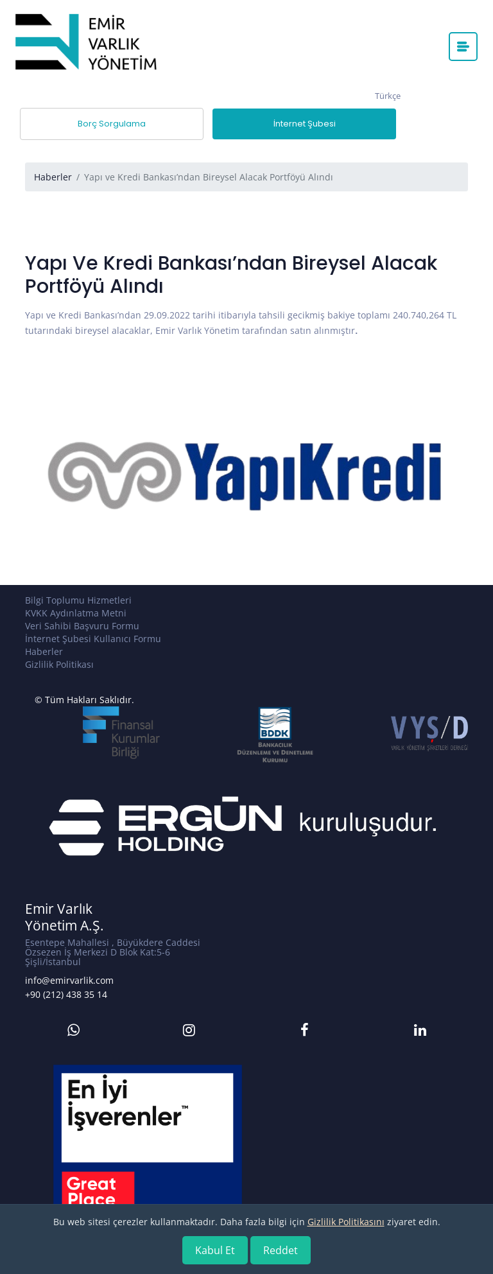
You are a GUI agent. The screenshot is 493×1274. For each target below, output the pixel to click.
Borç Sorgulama (112, 124)
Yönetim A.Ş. (64, 925)
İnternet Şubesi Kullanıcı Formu (93, 639)
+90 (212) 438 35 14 (66, 994)
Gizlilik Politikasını (346, 1222)
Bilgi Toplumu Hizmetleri (78, 600)
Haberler (53, 177)
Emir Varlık (58, 909)
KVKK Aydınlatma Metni (75, 613)
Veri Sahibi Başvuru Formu (82, 626)
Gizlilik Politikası (59, 664)
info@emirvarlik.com (69, 980)
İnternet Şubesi (304, 124)
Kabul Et (215, 1250)
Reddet (280, 1250)
